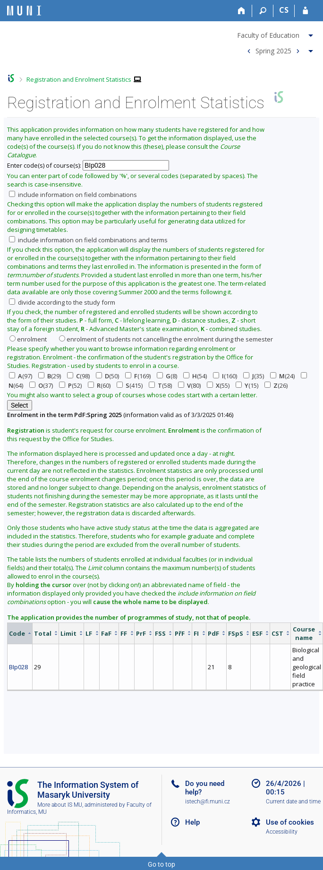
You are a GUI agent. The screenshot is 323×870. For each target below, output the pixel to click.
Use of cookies (290, 822)
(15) (247, 385)
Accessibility (282, 831)
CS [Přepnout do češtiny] (284, 10)
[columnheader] (20, 633)
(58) (160, 385)
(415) (130, 385)
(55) (218, 385)
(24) (282, 376)
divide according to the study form (62, 302)
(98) (78, 376)
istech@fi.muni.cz (207, 801)
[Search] (262, 11)
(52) (70, 385)
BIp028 (18, 667)
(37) (41, 385)
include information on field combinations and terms (88, 240)
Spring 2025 (273, 50)
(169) (138, 376)
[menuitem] (276, 33)
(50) (107, 376)
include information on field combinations (73, 194)
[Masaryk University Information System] (24, 10)
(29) (49, 376)
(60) (99, 385)
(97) (20, 376)
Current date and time (293, 801)
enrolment (28, 339)
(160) (225, 376)
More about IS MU (59, 805)
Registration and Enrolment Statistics (78, 79)
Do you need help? (204, 787)
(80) (189, 385)
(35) (253, 376)
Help (192, 822)
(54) (195, 376)
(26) (276, 385)
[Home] (241, 11)
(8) (167, 376)
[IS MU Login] (305, 11)
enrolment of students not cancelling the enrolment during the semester (166, 339)
